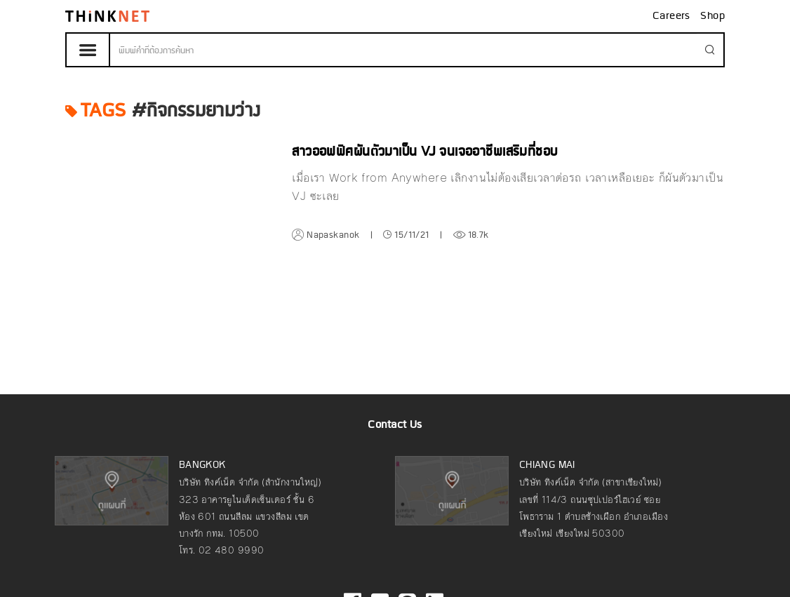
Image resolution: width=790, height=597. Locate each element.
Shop (712, 16)
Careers (672, 16)
